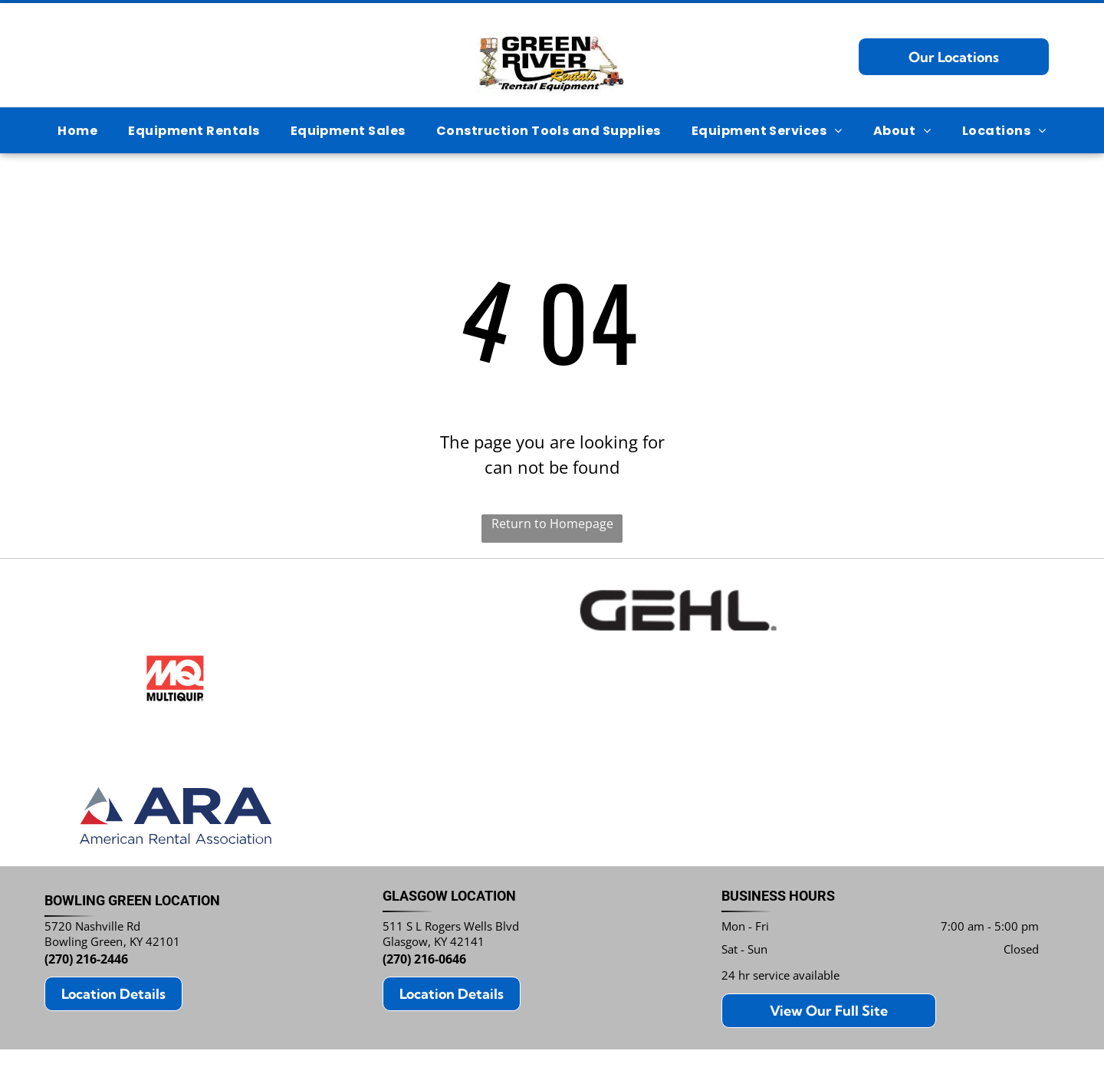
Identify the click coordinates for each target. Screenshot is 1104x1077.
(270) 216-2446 (86, 884)
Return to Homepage (552, 523)
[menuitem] (77, 130)
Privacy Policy (323, 1040)
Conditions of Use (531, 1040)
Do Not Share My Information (426, 1040)
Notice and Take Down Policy (634, 1040)
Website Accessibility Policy (754, 1040)
